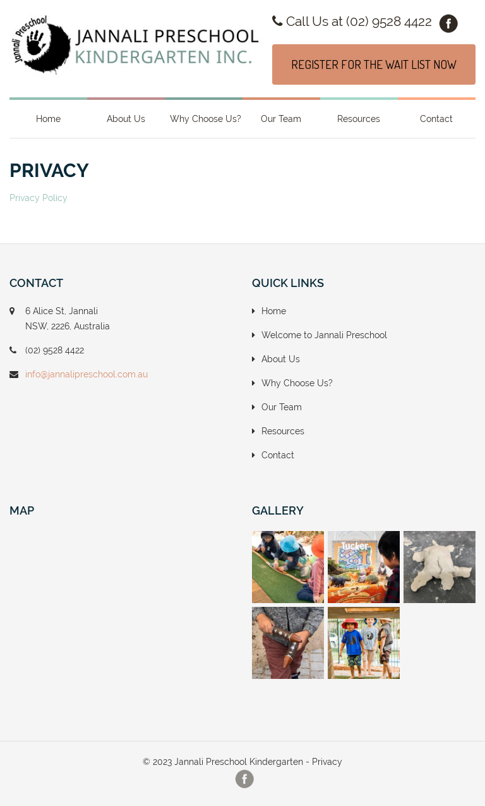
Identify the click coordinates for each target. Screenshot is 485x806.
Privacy (327, 762)
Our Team (281, 119)
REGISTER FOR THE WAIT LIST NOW (374, 64)
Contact (436, 119)
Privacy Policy (38, 198)
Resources (358, 119)
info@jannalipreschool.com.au (86, 374)
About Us (126, 119)
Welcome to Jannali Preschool (324, 335)
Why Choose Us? (205, 119)
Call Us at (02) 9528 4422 (352, 21)
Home (48, 119)
